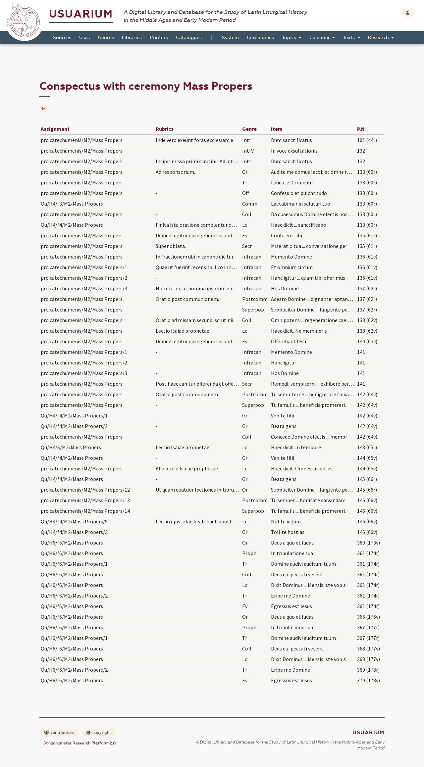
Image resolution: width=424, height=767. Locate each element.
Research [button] (379, 37)
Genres (106, 37)
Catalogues (189, 37)
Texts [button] (349, 37)
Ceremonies (260, 37)
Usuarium (81, 14)
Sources (62, 37)
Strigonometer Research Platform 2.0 (79, 743)
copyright (98, 732)
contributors (59, 732)
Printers (159, 37)
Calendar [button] (320, 37)
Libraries (132, 37)
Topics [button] (289, 37)
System (230, 37)
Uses (84, 37)
